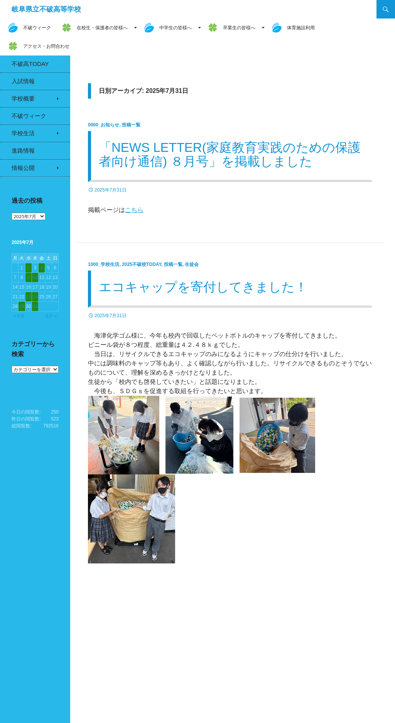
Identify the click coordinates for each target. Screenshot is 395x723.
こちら (134, 210)
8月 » (51, 316)
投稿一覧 (131, 125)
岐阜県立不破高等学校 (46, 9)
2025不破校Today (141, 264)
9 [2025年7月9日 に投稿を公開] (28, 277)
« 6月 (19, 316)
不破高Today (30, 64)
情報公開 (23, 168)
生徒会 (192, 264)
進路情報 (23, 150)
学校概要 (23, 98)
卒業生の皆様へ (239, 27)
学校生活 (23, 133)
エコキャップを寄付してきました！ (203, 287)
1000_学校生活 (103, 264)
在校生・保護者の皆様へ (102, 27)
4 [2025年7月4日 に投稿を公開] (42, 268)
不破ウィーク (37, 27)
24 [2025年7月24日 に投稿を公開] (34, 296)
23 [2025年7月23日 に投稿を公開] (28, 296)
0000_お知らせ (103, 125)
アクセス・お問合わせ (46, 46)
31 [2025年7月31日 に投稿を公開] (34, 306)
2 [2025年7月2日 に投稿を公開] (28, 268)
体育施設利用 (301, 27)
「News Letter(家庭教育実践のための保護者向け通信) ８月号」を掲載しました (230, 154)
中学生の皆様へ (175, 27)
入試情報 (23, 81)
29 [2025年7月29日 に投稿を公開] (21, 306)
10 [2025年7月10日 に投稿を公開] (34, 277)
